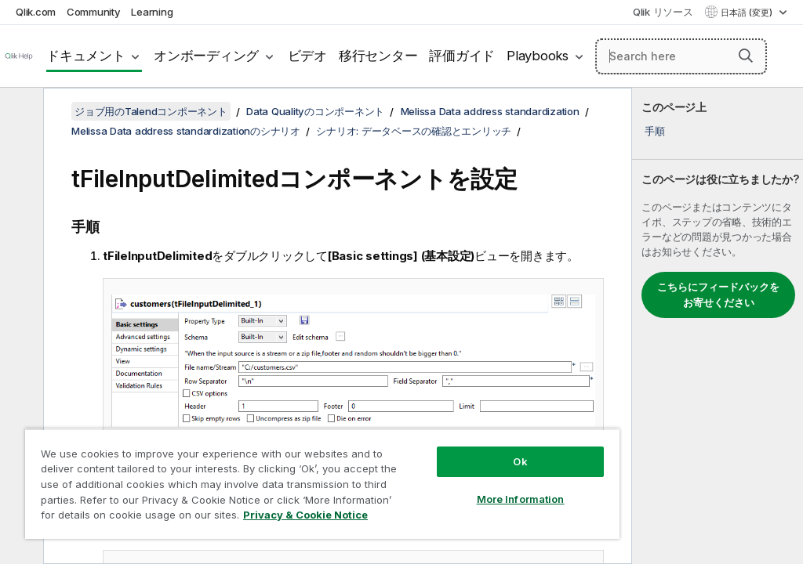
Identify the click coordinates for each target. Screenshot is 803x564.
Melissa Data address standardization (490, 111)
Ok (520, 461)
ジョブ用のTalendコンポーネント (150, 111)
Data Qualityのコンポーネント (315, 111)
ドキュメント (85, 55)
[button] (746, 55)
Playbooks (538, 55)
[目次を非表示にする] (19, 112)
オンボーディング (206, 55)
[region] (322, 483)
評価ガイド (462, 55)
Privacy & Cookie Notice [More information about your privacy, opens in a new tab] (305, 514)
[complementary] (717, 326)
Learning (152, 11)
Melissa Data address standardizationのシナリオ (185, 131)
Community (94, 11)
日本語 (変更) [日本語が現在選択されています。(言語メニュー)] (748, 12)
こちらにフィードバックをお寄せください (718, 294)
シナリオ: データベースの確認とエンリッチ (413, 131)
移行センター (378, 55)
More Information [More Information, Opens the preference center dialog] (521, 499)
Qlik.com (36, 11)
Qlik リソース (663, 11)
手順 (655, 131)
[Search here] (681, 56)
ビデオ (307, 55)
